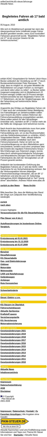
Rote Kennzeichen (9, 283)
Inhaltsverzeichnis (9, 372)
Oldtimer (5, 264)
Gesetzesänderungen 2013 (13, 353)
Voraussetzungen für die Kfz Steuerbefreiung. (22, 213)
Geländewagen (8, 277)
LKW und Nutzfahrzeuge (12, 274)
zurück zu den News (10, 185)
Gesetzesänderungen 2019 (13, 334)
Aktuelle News (7, 369)
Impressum (6, 382)
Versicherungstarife (10, 317)
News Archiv (29, 185)
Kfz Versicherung (9, 320)
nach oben (6, 205)
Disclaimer (6, 391)
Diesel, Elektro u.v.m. (11, 298)
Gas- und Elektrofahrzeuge (13, 261)
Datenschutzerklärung (11, 385)
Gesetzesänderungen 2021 (13, 331)
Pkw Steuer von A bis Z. (12, 218)
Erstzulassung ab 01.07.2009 (14, 245)
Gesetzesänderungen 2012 (13, 356)
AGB (3, 388)
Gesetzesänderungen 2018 (13, 337)
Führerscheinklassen (11, 308)
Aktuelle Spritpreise (10, 311)
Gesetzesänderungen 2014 (13, 350)
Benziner (5, 252)
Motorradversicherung (11, 324)
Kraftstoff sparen (9, 314)
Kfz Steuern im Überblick (12, 305)
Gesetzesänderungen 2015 (13, 346)
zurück (4, 202)
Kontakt (30, 411)
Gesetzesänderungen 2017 (13, 340)
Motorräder (6, 267)
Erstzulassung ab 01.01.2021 (14, 238)
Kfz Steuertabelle (9, 258)
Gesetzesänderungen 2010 (13, 362)
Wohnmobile (7, 271)
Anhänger (5, 280)
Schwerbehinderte (9, 290)
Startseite (18, 435)
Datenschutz (19, 411)
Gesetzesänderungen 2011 (13, 359)
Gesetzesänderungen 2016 (13, 343)
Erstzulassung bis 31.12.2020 (14, 241)
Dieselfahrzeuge (8, 255)
